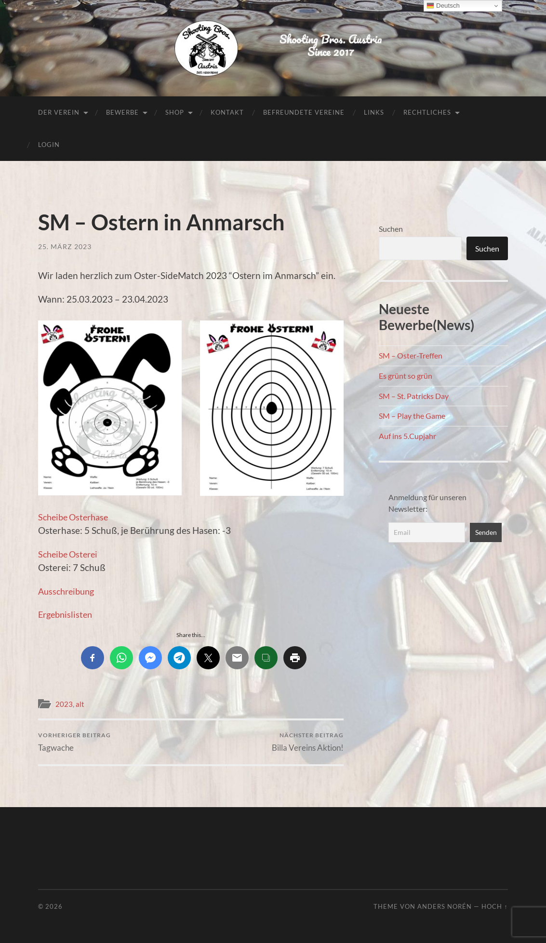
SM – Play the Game (412, 415)
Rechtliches (427, 112)
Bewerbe (122, 112)
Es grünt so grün (405, 375)
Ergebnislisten (67, 614)
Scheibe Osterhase (76, 516)
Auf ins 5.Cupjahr (407, 435)
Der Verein (59, 112)
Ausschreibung (68, 591)
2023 (64, 704)
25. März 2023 (65, 246)
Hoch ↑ (494, 907)
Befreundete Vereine (304, 112)
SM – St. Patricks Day (414, 395)
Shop (174, 112)
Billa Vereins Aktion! (308, 741)
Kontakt (227, 112)
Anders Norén (444, 907)
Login (49, 144)
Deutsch (443, 6)
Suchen (391, 228)
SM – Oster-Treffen (410, 355)
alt (80, 704)
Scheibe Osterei (70, 553)
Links (374, 112)
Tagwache (74, 741)
